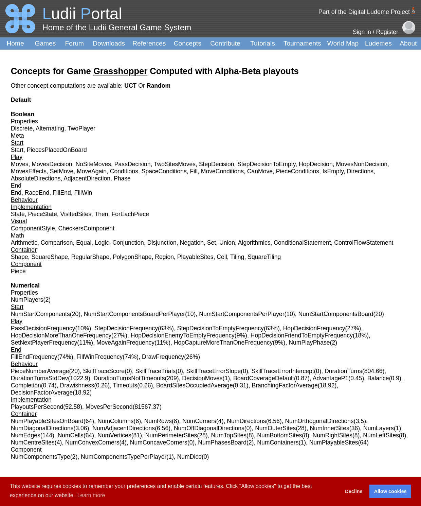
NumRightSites (332, 435)
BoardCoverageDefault (263, 378)
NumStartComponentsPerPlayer (241, 314)
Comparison (57, 242)
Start (17, 149)
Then (101, 214)
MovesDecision (52, 164)
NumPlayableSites (333, 442)
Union (227, 242)
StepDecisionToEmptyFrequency (220, 328)
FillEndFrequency (34, 356)
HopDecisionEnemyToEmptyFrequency (183, 335)
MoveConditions (222, 171)
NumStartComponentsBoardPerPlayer (134, 314)
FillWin (83, 192)
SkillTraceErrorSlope (213, 371)
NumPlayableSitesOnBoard (47, 421)
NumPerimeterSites (171, 435)
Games (45, 43)
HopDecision (316, 164)
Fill (194, 171)
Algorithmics (254, 242)
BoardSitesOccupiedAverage (194, 385)
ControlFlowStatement (363, 242)
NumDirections (246, 421)
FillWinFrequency (99, 356)
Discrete (22, 128)
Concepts (187, 43)
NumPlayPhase (309, 342)
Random (158, 85)
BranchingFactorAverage (284, 385)
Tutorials (262, 43)
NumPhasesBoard (222, 442)
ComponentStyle (33, 228)
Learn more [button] (91, 495)
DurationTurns (343, 371)
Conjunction (128, 242)
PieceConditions (297, 171)
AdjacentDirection (86, 178)
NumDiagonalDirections (42, 428)
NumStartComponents (40, 314)
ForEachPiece (130, 214)
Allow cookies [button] (390, 491)
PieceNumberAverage (40, 371)
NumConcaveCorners (158, 442)
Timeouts (125, 385)
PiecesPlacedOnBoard (57, 149)
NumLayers (378, 428)
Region (164, 257)
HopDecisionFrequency (314, 328)
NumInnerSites (329, 428)
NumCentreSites (33, 442)
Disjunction (162, 242)
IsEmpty (333, 171)
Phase (122, 178)
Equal (83, 242)
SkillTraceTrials (155, 371)
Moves (20, 164)
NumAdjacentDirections (123, 428)
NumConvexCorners (92, 442)
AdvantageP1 (331, 378)
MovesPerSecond (109, 406)
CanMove (260, 171)
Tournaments (302, 43)
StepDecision (216, 164)
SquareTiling (264, 257)
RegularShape (90, 257)
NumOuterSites (275, 428)
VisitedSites (75, 214)
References (149, 43)
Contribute (225, 43)
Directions (360, 171)
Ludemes (378, 43)
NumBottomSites (279, 435)
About (408, 43)
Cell (222, 257)
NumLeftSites (381, 435)
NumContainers (277, 442)
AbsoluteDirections (36, 178)
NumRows (158, 421)
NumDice (189, 456)
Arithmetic (24, 242)
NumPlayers (27, 299)
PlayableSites (195, 257)
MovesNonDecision (361, 164)
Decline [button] (353, 491)
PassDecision (132, 164)
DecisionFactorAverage (42, 392)
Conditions (124, 171)
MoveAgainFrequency (125, 342)
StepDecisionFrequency (126, 328)
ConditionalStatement (302, 242)
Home (15, 43)
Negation (192, 242)
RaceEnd (37, 192)
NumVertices (114, 435)
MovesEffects (29, 171)
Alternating (50, 128)
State (18, 214)
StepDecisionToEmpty (266, 164)
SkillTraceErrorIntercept (283, 371)
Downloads (109, 43)
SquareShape (49, 257)
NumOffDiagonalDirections (209, 428)
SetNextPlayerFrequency (44, 342)
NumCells (71, 435)
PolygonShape (132, 257)
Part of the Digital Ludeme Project (364, 11)
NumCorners (199, 421)
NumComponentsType (40, 456)
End (16, 192)
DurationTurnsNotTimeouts (129, 378)
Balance (378, 378)
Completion (26, 385)
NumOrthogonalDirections (319, 421)
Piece (18, 271)
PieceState (42, 214)
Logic (102, 242)
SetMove (61, 171)
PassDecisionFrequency (43, 328)
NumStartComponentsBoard (335, 314)
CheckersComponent (86, 228)
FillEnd (62, 192)
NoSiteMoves (93, 164)
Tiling (237, 257)
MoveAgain (92, 171)
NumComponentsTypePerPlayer (123, 456)
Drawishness (77, 385)
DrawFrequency (163, 356)
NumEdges (25, 435)
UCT (131, 85)
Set (211, 242)
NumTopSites (228, 435)
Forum (74, 43)
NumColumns (115, 421)
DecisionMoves (202, 378)
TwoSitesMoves (175, 164)
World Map (343, 43)
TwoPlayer (81, 128)
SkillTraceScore (104, 371)
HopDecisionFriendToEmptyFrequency (302, 335)
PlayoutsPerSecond (37, 406)
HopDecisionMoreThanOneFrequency (61, 335)
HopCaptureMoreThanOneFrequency (223, 342)
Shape (19, 257)
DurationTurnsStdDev (39, 378)
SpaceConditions (164, 171)
